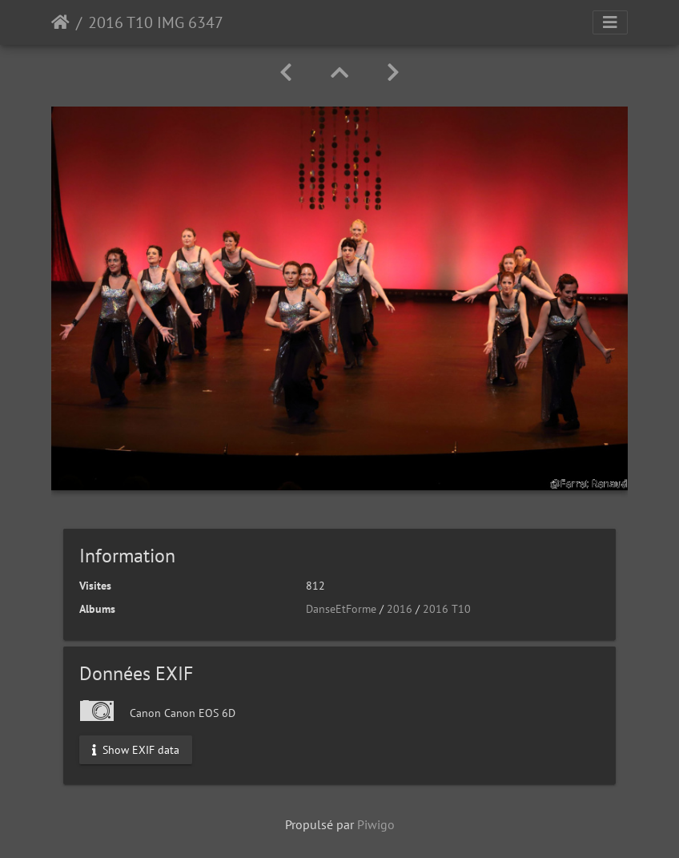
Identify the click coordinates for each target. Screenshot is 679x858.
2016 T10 (447, 609)
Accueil (60, 22)
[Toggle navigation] (610, 22)
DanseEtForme (341, 609)
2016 (399, 609)
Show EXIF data (135, 750)
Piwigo (376, 824)
